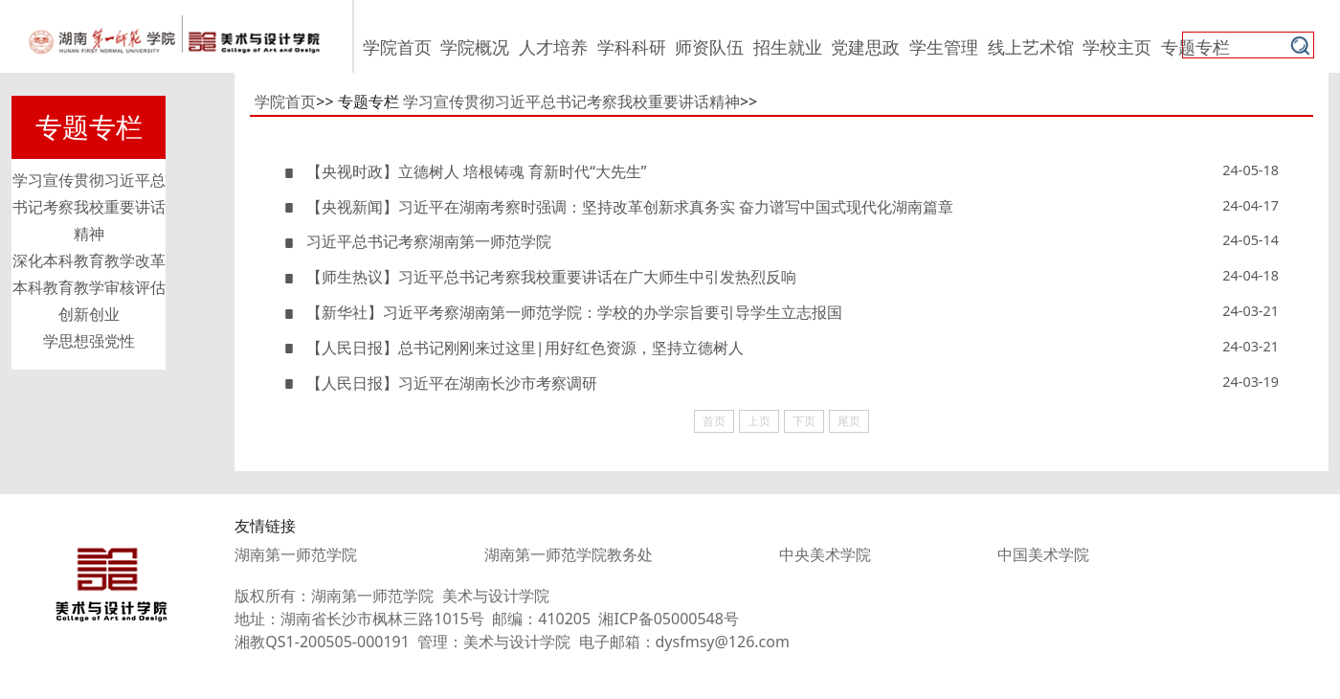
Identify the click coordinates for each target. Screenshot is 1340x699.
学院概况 (474, 46)
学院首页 (397, 46)
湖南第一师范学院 (295, 554)
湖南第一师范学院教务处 (568, 554)
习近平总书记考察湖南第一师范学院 (417, 241)
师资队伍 (709, 46)
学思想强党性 (89, 340)
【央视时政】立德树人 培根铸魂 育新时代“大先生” (465, 171)
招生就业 (787, 46)
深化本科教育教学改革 (89, 260)
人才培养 (553, 46)
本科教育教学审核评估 (89, 287)
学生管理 (943, 46)
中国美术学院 (1043, 554)
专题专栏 (1195, 46)
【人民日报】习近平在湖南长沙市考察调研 (440, 383)
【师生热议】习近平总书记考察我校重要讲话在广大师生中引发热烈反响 (539, 276)
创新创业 (89, 314)
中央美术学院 (825, 554)
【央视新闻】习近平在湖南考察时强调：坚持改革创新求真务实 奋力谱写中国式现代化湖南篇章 (618, 206)
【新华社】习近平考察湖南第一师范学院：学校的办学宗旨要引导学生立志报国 (562, 312)
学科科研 (631, 46)
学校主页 (1117, 46)
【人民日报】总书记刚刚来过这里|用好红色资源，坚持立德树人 (513, 347)
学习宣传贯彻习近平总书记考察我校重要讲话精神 (89, 206)
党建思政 (865, 46)
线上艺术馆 (1031, 46)
